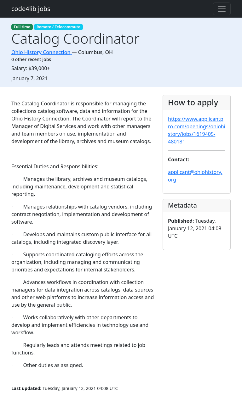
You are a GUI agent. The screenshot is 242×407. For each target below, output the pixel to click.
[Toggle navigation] (222, 9)
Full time (22, 27)
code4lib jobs (30, 8)
